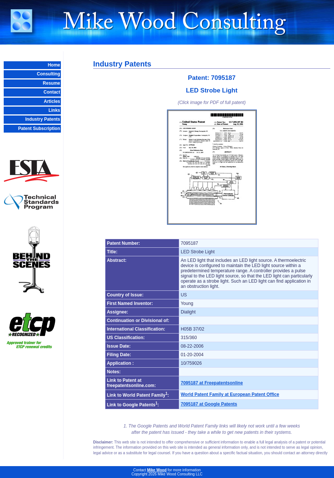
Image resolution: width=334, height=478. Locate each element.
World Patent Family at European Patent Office (230, 394)
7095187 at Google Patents (209, 404)
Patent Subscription (39, 128)
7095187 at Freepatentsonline (212, 383)
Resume (51, 83)
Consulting (48, 74)
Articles (52, 101)
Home (54, 65)
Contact (51, 92)
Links (54, 110)
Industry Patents (42, 119)
